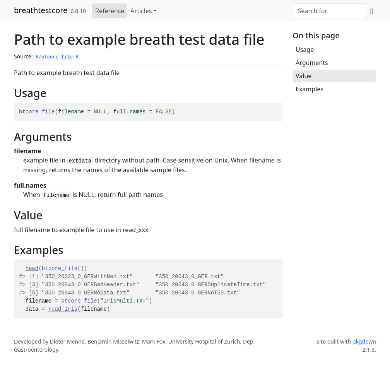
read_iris (63, 309)
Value (303, 76)
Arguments (312, 62)
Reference (109, 11)
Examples (309, 89)
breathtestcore (40, 10)
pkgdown (364, 341)
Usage (305, 49)
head (32, 268)
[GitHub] (371, 10)
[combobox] (330, 10)
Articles (141, 11)
